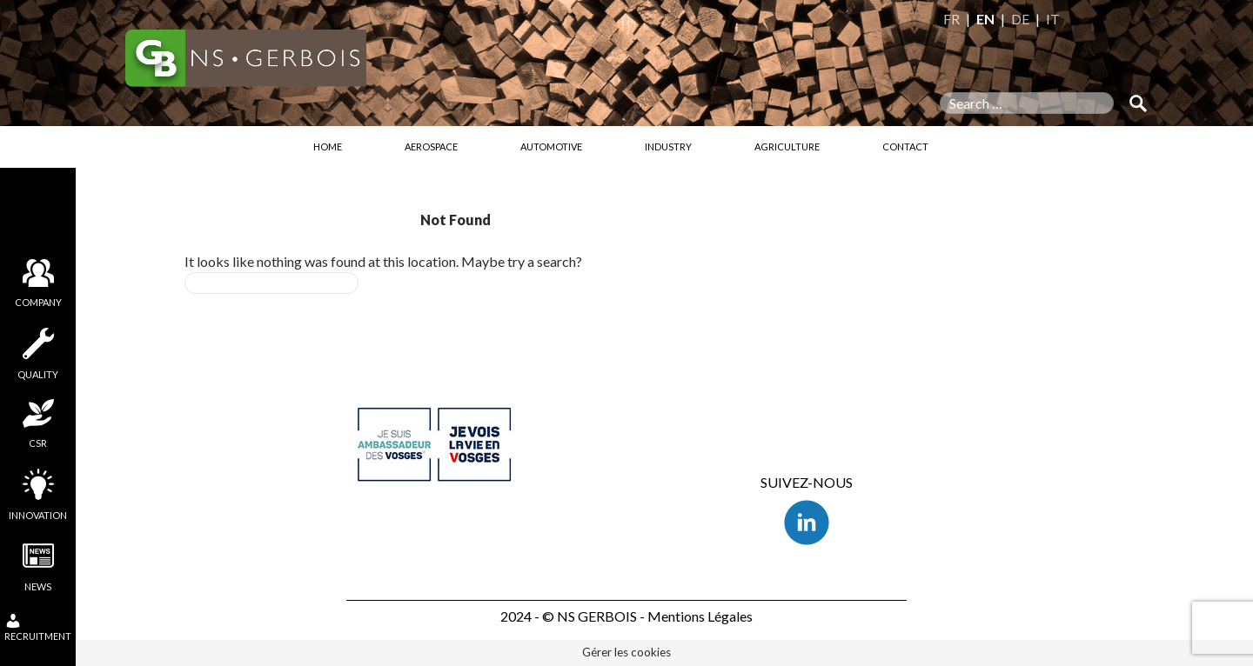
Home (327, 146)
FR (951, 18)
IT (1053, 18)
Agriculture (787, 146)
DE (1020, 18)
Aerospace (431, 146)
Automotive (551, 146)
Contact (905, 146)
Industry (668, 146)
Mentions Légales (700, 616)
